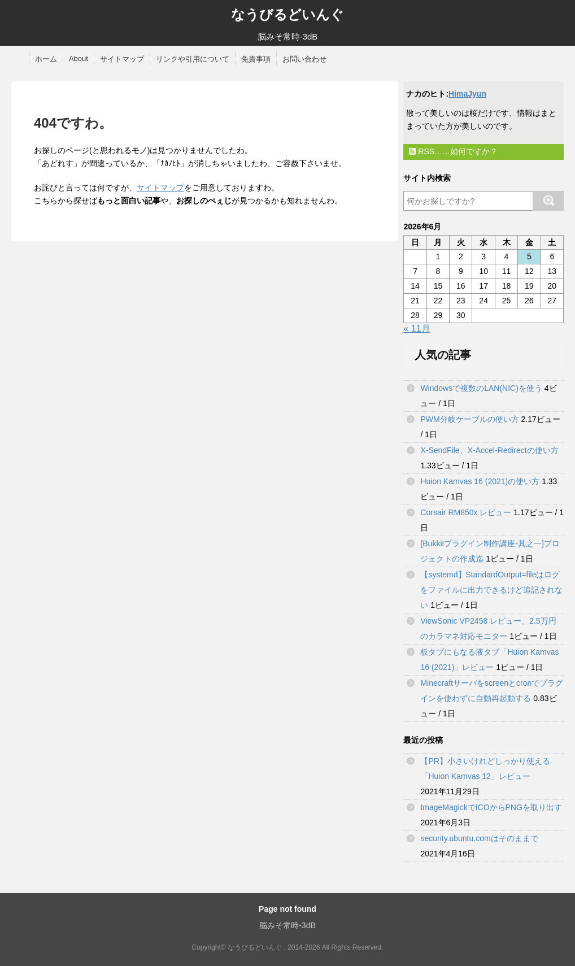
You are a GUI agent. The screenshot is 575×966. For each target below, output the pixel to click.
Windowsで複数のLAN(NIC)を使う (481, 388)
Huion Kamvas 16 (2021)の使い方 (479, 481)
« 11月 (416, 328)
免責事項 (256, 59)
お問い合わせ (304, 59)
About (78, 58)
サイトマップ (122, 59)
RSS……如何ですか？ (453, 151)
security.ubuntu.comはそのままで (479, 838)
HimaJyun (467, 93)
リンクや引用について (192, 59)
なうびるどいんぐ (287, 14)
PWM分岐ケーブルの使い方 (469, 419)
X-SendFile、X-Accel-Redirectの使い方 (489, 450)
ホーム (46, 59)
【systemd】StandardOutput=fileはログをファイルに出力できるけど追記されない (491, 590)
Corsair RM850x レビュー (465, 512)
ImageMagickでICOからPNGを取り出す (490, 807)
